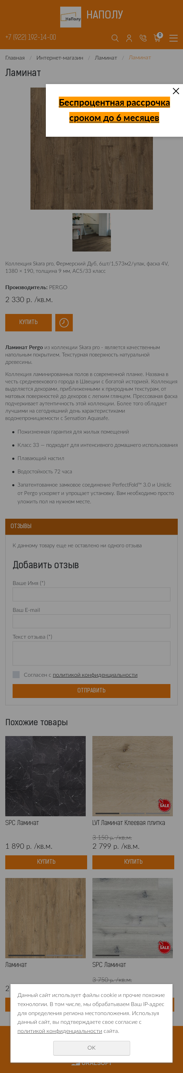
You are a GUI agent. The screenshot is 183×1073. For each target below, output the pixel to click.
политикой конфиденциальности (59, 1031)
